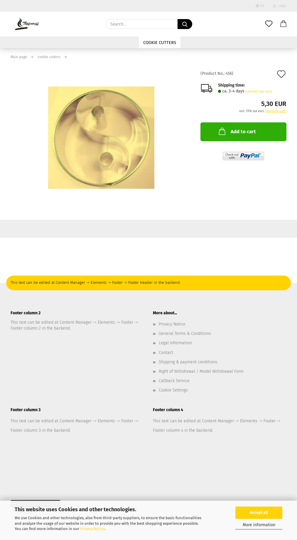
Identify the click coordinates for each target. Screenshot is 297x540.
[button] (283, 24)
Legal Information (175, 342)
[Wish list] (268, 24)
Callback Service (174, 380)
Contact (166, 352)
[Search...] (185, 24)
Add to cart (236, 131)
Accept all (259, 512)
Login (279, 6)
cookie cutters (159, 42)
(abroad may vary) (259, 91)
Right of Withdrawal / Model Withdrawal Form (201, 371)
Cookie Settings (173, 390)
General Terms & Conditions (185, 333)
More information (259, 524)
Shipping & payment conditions (188, 362)
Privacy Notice (92, 528)
